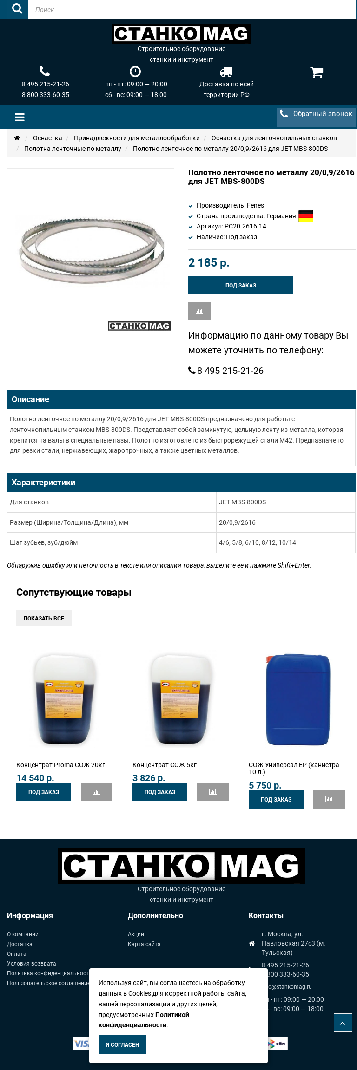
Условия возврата (31, 963)
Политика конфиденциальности (49, 973)
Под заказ (240, 285)
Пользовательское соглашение (48, 983)
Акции (136, 934)
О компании (23, 934)
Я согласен (122, 1045)
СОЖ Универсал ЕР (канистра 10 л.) (294, 768)
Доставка (20, 944)
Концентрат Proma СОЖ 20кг (60, 765)
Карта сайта (144, 944)
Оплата (16, 954)
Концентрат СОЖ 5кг (164, 765)
